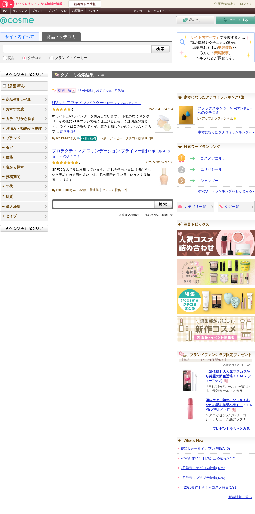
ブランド (37, 10)
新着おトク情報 (85, 4)
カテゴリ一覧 (142, 10)
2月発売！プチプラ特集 (203, 478)
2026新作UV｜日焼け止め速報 (208, 458)
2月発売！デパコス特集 (203, 468)
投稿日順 (64, 90)
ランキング (20, 10)
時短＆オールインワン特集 (205, 449)
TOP (5, 10)
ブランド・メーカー (71, 58)
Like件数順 (85, 90)
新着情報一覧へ (240, 497)
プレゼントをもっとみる (231, 429)
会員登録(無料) (224, 4)
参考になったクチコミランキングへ (225, 132)
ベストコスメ (162, 10)
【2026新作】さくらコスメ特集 (209, 487)
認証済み (24, 86)
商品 (11, 58)
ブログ (52, 10)
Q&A (64, 10)
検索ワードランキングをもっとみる (225, 191)
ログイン (246, 4)
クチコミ (35, 58)
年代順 (119, 90)
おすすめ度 (104, 90)
